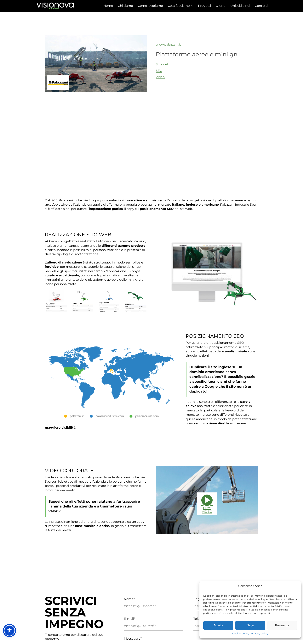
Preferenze (282, 625)
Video (160, 77)
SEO (159, 71)
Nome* (129, 599)
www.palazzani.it (168, 44)
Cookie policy (240, 633)
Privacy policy (259, 633)
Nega (250, 625)
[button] (9, 630)
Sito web (162, 64)
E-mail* (129, 619)
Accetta (218, 625)
